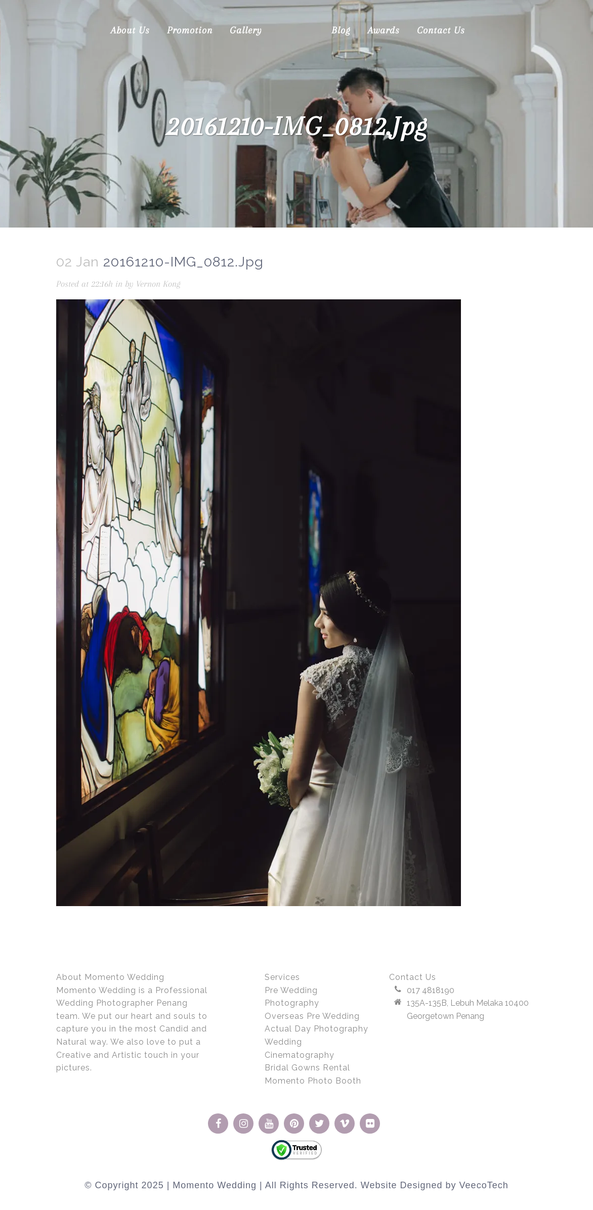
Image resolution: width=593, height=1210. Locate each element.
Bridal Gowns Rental (307, 1067)
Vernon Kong (158, 284)
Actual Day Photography (316, 1029)
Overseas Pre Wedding (312, 1016)
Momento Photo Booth (313, 1081)
